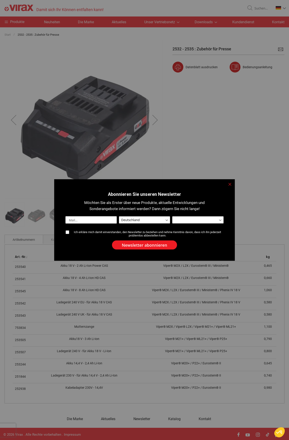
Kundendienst (243, 22)
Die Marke (86, 22)
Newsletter (141, 419)
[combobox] (262, 8)
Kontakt (278, 22)
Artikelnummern (24, 239)
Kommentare (60, 239)
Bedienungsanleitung (257, 67)
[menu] (144, 21)
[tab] (24, 239)
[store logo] (54, 8)
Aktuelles (119, 22)
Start (8, 34)
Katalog (174, 419)
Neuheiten (52, 22)
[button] (281, 8)
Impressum (72, 435)
